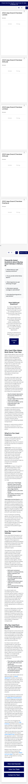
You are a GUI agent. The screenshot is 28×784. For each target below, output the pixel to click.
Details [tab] (10, 24)
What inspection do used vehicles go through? (13, 283)
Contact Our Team (14, 775)
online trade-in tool (9, 734)
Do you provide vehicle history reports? (14, 276)
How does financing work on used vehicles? (13, 295)
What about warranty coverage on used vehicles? (13, 289)
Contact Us (14, 341)
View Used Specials (14, 764)
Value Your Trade (14, 769)
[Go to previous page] (21, 7)
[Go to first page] (19, 7)
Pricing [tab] (18, 24)
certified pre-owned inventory (14, 697)
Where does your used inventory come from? (12, 270)
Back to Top (23, 252)
